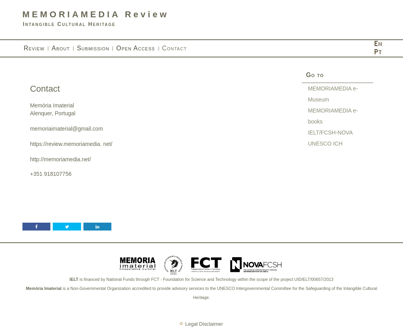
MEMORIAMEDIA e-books (333, 116)
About (61, 48)
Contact (174, 48)
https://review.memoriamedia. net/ (71, 144)
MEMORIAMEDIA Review (95, 14)
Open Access (135, 48)
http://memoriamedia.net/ (60, 159)
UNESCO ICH (325, 143)
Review (34, 48)
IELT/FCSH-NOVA (330, 132)
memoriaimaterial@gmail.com (66, 128)
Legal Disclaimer (204, 324)
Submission (93, 48)
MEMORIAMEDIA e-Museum (333, 94)
